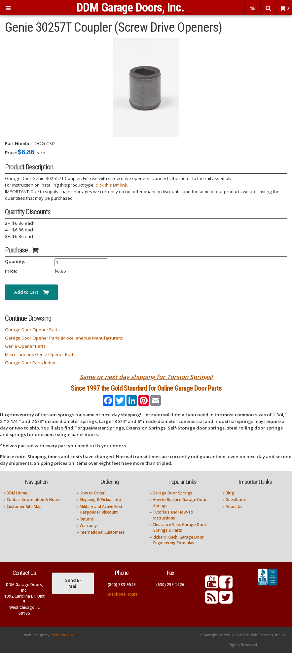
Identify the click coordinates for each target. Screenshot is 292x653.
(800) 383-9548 (122, 584)
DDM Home (17, 492)
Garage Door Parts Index (30, 363)
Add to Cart (31, 292)
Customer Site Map (24, 506)
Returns (87, 519)
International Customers (102, 532)
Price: (11, 153)
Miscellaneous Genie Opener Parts (40, 354)
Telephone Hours (121, 594)
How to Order (92, 492)
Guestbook (236, 499)
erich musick (62, 635)
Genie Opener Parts (25, 346)
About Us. (234, 506)
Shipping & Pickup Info (100, 499)
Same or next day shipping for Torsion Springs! (146, 377)
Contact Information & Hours (33, 499)
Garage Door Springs (172, 492)
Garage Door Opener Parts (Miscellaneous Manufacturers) (64, 338)
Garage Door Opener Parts (32, 330)
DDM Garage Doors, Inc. (130, 7)
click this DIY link (111, 185)
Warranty (88, 525)
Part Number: (19, 143)
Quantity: (15, 261)
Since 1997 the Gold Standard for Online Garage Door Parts (146, 388)
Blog (230, 492)
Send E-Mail (73, 583)
